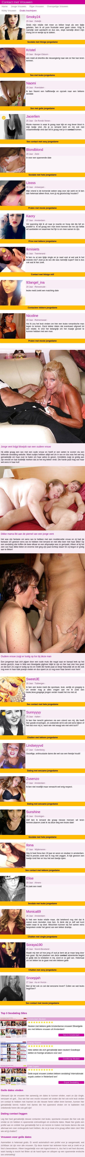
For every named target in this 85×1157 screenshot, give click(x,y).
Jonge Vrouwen (18, 6)
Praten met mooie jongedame (42, 208)
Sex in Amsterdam (71, 1035)
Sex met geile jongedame (42, 108)
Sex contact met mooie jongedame (42, 1003)
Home (5, 6)
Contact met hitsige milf (42, 274)
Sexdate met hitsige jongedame (42, 42)
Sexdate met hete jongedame (42, 175)
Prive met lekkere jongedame (42, 241)
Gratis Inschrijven (28, 10)
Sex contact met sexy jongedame (42, 141)
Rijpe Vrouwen (37, 6)
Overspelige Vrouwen (57, 6)
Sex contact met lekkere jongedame (42, 870)
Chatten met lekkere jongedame (42, 737)
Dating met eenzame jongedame (42, 771)
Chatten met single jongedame (42, 937)
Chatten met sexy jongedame (42, 970)
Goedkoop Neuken (71, 1059)
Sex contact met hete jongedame (42, 704)
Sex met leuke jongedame (42, 75)
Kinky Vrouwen (9, 10)
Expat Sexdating (71, 1082)
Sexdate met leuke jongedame (42, 903)
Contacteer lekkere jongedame (42, 307)
